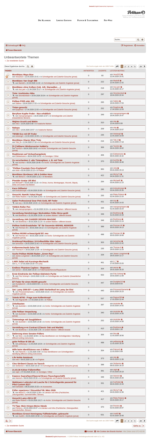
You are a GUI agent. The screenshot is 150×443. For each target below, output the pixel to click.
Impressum (110, 6)
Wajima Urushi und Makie (25, 121)
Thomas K (20, 250)
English (97, 6)
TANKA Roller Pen (21, 207)
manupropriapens (25, 116)
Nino (20, 336)
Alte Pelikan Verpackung (24, 312)
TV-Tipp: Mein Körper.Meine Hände (29, 406)
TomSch (19, 148)
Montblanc (49, 177)
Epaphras (19, 110)
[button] (117, 66)
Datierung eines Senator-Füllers (28, 334)
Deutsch (91, 6)
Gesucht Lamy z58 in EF (24, 398)
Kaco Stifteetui (19, 188)
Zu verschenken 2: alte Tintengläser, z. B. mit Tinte (37, 160)
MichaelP (19, 183)
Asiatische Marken (44, 124)
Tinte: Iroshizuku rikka (23, 93)
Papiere (41, 360)
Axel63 (21, 416)
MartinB (22, 83)
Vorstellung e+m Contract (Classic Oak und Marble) (37, 327)
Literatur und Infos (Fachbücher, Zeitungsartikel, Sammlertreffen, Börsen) (40, 394)
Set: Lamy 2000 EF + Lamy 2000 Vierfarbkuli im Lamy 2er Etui (42, 289)
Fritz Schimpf (24, 276)
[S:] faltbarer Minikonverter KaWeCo (30, 146)
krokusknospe (21, 191)
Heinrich (19, 378)
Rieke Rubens (21, 197)
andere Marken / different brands (64, 209)
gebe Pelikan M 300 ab (23, 341)
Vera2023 (19, 77)
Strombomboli (24, 96)
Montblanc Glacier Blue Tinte (26, 140)
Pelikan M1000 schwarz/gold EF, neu (30, 233)
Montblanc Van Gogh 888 (24, 81)
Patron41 (22, 352)
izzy (20, 203)
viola (17, 170)
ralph (17, 372)
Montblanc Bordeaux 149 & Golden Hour (32, 174)
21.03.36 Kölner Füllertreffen (26, 370)
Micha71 (22, 177)
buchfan (22, 163)
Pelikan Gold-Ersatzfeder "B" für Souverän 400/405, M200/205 (42, 225)
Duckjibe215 (20, 284)
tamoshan (19, 244)
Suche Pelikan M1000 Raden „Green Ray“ (33, 254)
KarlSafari (19, 387)
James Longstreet (22, 256)
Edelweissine (21, 156)
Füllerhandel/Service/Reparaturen (53, 270)
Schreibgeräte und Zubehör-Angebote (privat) (61, 83)
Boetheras (23, 215)
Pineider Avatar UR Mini (24, 180)
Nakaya (16, 128)
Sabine (18, 103)
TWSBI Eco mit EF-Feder (24, 134)
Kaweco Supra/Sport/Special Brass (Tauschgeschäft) (38, 376)
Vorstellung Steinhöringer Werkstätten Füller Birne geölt (40, 213)
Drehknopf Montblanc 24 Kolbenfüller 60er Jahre (36, 241)
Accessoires (47, 387)
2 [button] (125, 66)
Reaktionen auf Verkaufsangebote (29, 154)
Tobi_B (18, 142)
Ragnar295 (23, 300)
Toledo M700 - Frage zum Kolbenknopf (31, 297)
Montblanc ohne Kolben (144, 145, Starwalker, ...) (36, 87)
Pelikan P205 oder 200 (23, 101)
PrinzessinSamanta (26, 292)
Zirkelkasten (18, 304)
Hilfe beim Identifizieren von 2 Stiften (30, 349)
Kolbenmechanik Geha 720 (25, 247)
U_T (17, 264)
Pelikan (41, 170)
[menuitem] (22, 46)
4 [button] (131, 66)
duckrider (22, 306)
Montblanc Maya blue (22, 74)
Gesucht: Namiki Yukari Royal (27, 194)
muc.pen (22, 89)
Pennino (19, 408)
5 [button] (134, 66)
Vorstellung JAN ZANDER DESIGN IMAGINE (34, 219)
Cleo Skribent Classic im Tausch (28, 363)
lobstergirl (19, 136)
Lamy (40, 264)
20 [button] (141, 66)
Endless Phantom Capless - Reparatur (31, 268)
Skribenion (20, 366)
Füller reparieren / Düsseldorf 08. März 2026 (34, 390)
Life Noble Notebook (22, 357)
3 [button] (128, 66)
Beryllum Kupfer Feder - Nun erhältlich (31, 113)
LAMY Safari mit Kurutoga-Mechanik (30, 261)
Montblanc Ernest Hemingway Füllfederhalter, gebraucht (40, 414)
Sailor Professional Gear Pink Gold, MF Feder (34, 201)
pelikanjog (22, 344)
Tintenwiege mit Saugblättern (26, 319)
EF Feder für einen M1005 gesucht (29, 282)
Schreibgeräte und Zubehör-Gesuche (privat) (59, 77)
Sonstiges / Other (51, 156)
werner (18, 270)
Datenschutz (103, 6)
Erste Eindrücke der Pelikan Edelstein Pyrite (34, 274)
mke (17, 124)
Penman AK (23, 228)
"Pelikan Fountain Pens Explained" (29, 168)
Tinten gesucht (19, 107)
